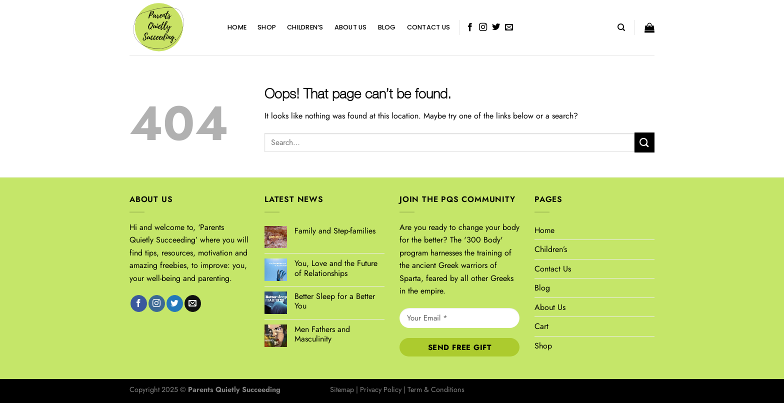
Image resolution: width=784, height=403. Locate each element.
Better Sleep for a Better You (334, 301)
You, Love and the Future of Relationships (336, 268)
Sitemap (342, 389)
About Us (350, 27)
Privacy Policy (381, 389)
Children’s (305, 27)
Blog (387, 27)
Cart (541, 326)
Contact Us (428, 27)
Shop (267, 27)
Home (237, 27)
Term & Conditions (436, 389)
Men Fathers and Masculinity (322, 334)
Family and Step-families (335, 231)
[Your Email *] (460, 318)
